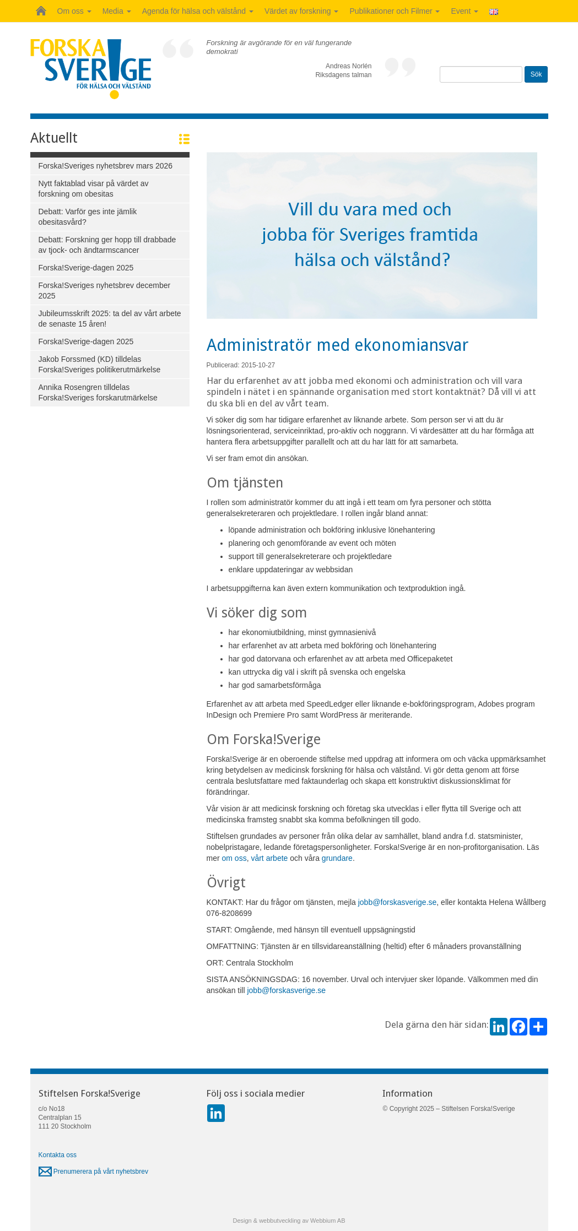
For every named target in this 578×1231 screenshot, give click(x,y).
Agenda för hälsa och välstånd (197, 11)
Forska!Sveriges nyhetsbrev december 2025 (105, 290)
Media (116, 11)
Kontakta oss (58, 1155)
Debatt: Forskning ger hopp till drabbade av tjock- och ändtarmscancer (107, 244)
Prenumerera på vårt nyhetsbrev (93, 1171)
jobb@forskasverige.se (397, 902)
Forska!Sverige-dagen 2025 (86, 267)
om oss (234, 858)
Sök (536, 74)
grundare (337, 858)
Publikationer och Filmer (394, 11)
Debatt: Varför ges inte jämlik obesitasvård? (88, 216)
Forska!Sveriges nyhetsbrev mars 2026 (106, 165)
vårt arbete (269, 858)
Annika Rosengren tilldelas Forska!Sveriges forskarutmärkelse (98, 392)
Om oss (74, 11)
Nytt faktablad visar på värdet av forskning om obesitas (94, 188)
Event (464, 11)
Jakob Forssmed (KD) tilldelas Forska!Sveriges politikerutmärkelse (100, 364)
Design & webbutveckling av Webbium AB (289, 1220)
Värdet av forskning (301, 11)
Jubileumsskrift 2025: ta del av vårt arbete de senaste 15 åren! (110, 318)
